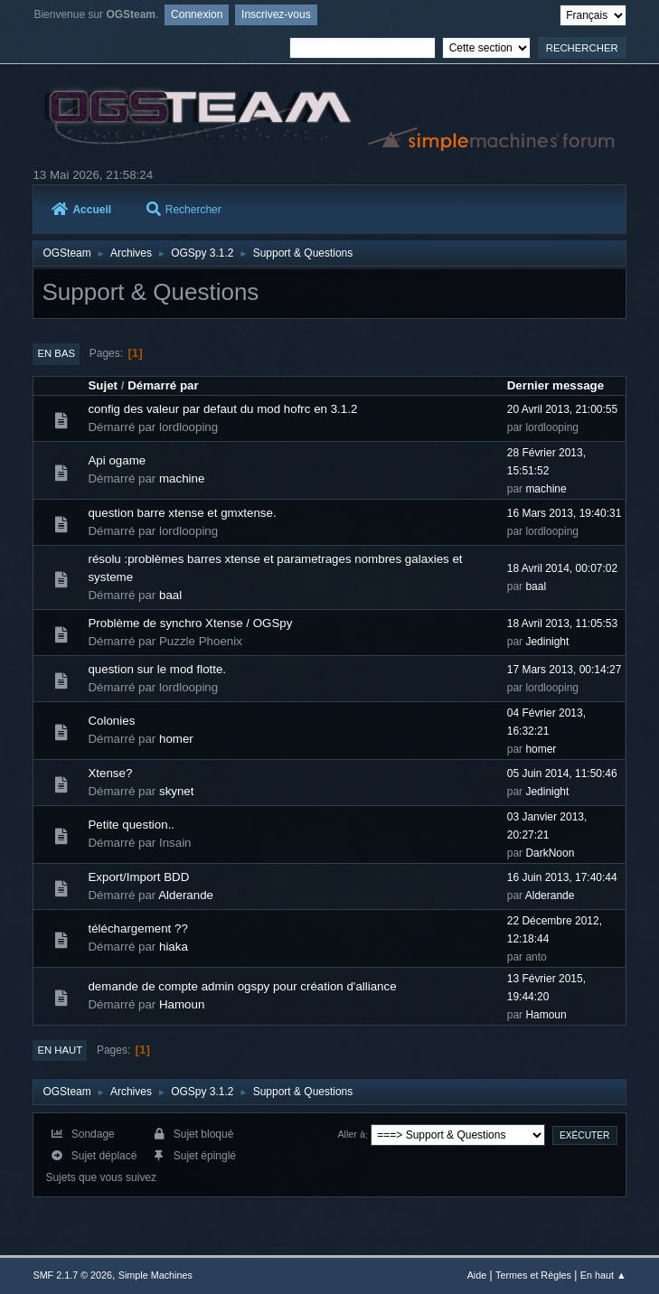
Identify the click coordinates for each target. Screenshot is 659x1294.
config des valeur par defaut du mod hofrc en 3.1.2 (222, 409)
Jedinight (547, 641)
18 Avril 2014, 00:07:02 (562, 568)
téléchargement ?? (137, 928)
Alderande (185, 895)
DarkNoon (549, 853)
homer (176, 738)
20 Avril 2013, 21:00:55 (562, 409)
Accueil (81, 209)
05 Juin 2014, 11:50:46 (562, 773)
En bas (56, 353)
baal (170, 595)
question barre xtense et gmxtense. (182, 513)
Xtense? (110, 773)
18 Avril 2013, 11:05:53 (562, 623)
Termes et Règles (533, 1275)
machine (181, 478)
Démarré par (163, 385)
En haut (59, 1050)
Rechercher (183, 209)
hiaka (173, 946)
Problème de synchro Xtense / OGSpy (190, 623)
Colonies (111, 720)
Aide (477, 1275)
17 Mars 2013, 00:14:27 (564, 669)
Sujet (103, 385)
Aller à (351, 1135)
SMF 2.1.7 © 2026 (72, 1275)
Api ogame (117, 460)
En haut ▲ (603, 1275)
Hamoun (181, 1004)
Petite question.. (131, 824)
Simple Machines (155, 1275)
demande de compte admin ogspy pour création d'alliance (242, 986)
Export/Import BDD (138, 877)
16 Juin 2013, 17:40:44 (562, 877)
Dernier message (555, 385)
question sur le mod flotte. (157, 669)
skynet (176, 791)
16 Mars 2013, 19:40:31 (564, 513)
